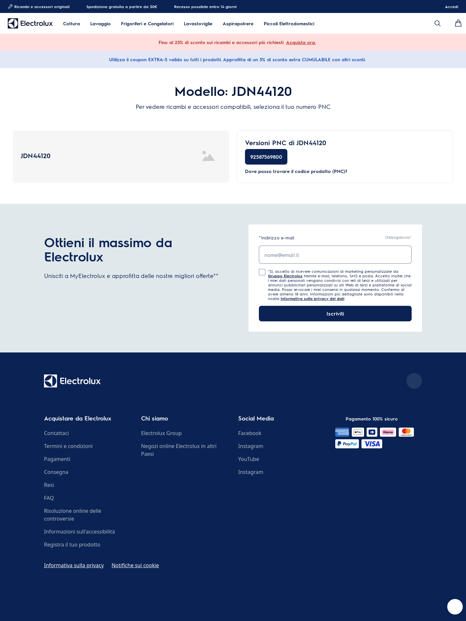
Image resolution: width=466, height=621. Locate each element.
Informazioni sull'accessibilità (79, 531)
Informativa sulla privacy (74, 565)
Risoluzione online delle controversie (72, 514)
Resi (49, 485)
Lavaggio (100, 23)
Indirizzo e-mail (276, 237)
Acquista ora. (301, 42)
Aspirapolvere (238, 23)
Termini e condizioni (68, 446)
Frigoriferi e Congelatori (147, 23)
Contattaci (56, 433)
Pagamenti (57, 459)
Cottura (71, 23)
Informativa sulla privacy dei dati (312, 298)
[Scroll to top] (414, 381)
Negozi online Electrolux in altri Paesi (178, 450)
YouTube (248, 459)
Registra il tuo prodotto (72, 544)
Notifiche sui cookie (135, 565)
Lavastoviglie (198, 23)
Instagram (250, 446)
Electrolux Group (161, 433)
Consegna (56, 472)
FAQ (49, 497)
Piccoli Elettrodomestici (289, 23)
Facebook (249, 433)
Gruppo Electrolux (285, 275)
